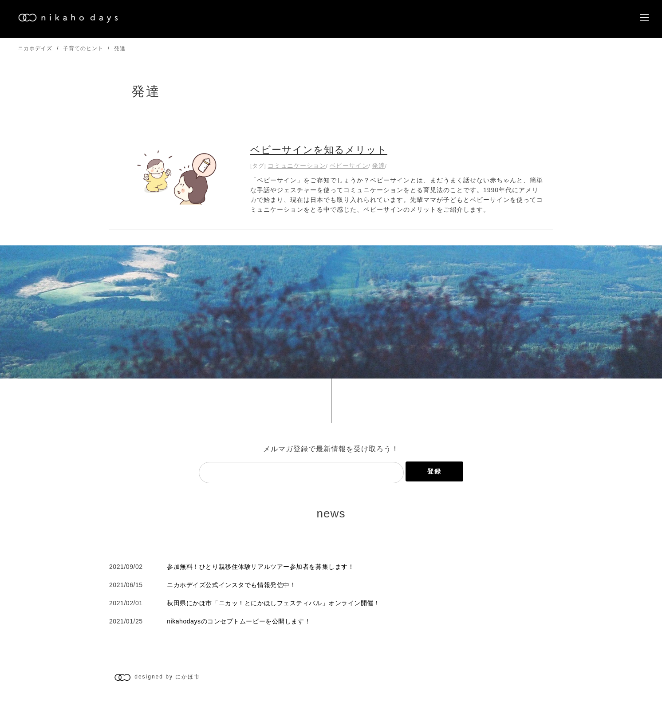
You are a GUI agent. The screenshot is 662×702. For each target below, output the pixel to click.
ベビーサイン (349, 165)
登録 (434, 471)
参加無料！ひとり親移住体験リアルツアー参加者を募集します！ (260, 566)
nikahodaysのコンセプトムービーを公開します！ (239, 621)
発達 (120, 48)
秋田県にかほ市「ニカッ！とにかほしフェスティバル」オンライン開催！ (273, 603)
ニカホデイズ (35, 48)
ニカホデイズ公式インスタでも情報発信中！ (231, 584)
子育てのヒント (83, 48)
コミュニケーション (297, 165)
